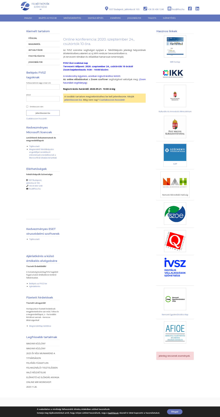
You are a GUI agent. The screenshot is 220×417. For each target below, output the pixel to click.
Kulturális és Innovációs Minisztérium (175, 111)
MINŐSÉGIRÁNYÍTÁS (72, 18)
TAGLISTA (152, 18)
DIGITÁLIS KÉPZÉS (95, 18)
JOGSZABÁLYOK (134, 18)
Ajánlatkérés (34, 286)
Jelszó (28, 95)
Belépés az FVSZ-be (38, 283)
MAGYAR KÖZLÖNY (35, 343)
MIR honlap (175, 62)
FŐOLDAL (32, 38)
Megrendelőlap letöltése (40, 326)
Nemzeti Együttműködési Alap (175, 314)
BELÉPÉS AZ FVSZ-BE (48, 18)
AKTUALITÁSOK (35, 50)
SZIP (175, 163)
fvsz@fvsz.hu (178, 9)
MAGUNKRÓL (34, 44)
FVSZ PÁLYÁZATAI (36, 56)
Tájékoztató (34, 146)
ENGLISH (28, 18)
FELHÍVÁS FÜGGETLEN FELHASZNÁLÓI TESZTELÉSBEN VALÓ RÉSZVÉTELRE (42, 368)
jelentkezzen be (73, 99)
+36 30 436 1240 (156, 9)
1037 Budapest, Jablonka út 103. (124, 9)
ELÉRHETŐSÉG (169, 18)
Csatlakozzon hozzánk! (112, 99)
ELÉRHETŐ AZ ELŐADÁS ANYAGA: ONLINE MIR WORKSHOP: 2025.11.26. (42, 382)
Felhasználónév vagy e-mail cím (38, 83)
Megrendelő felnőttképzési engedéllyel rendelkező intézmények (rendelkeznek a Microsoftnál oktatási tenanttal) (43, 153)
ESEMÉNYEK (115, 18)
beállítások (113, 413)
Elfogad (174, 411)
